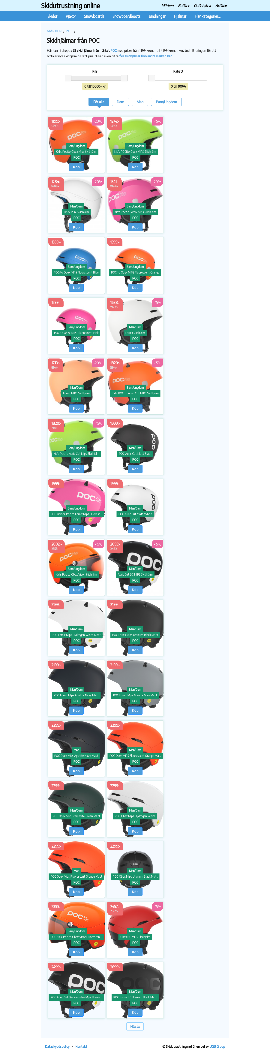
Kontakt (81, 1046)
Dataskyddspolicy (57, 1046)
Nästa (135, 1026)
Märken (167, 5)
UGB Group (217, 1046)
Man (139, 101)
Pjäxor (71, 16)
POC (69, 31)
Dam (120, 101)
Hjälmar (180, 16)
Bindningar (157, 16)
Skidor (52, 16)
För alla (98, 102)
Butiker (183, 5)
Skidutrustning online (70, 5)
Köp (76, 167)
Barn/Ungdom (166, 101)
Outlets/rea (202, 5)
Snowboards (94, 16)
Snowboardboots (126, 16)
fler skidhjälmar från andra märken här (145, 56)
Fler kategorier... (207, 16)
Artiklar (221, 5)
